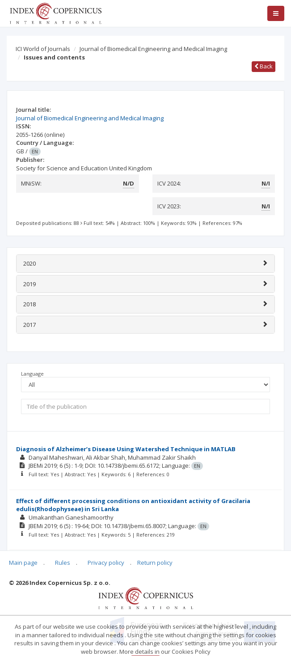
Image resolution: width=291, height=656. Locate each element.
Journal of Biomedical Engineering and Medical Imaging (153, 49)
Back (263, 66)
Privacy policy (106, 563)
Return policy (155, 563)
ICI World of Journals (43, 49)
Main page (23, 563)
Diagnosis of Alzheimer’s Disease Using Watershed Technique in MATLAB (126, 449)
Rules (62, 563)
